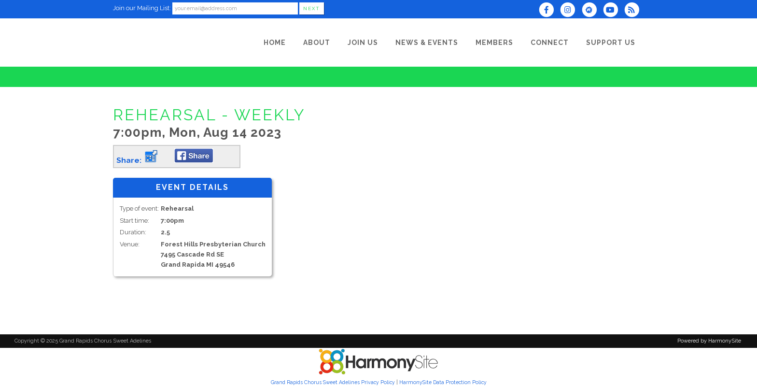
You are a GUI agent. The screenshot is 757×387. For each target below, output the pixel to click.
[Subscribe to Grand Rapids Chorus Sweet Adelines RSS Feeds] (634, 10)
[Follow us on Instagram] (570, 10)
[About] (316, 42)
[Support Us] (610, 42)
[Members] (494, 42)
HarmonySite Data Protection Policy (443, 382)
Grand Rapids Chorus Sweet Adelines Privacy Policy (333, 382)
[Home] (274, 42)
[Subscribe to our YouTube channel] (613, 10)
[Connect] (549, 42)
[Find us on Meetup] (592, 10)
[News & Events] (427, 42)
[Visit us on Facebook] (549, 10)
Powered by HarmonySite (709, 341)
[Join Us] (363, 42)
